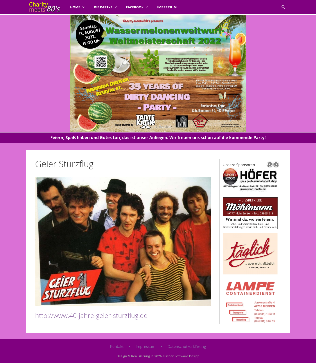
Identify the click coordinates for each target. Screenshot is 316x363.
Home (79, 7)
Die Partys (107, 7)
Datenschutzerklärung (186, 346)
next (276, 164)
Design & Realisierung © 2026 (158, 356)
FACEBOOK (139, 7)
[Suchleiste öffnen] (283, 7)
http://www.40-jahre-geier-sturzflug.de (91, 315)
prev (269, 164)
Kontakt (117, 346)
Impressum (167, 7)
